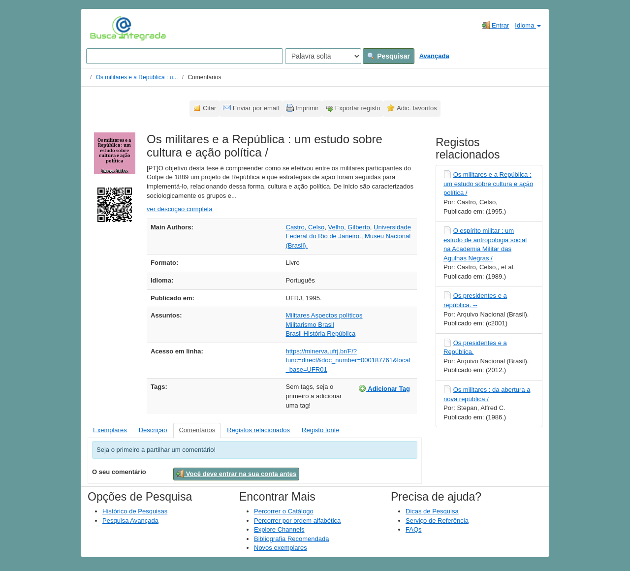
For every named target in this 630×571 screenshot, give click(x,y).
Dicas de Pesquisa (432, 511)
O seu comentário (119, 472)
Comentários (197, 430)
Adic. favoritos (417, 108)
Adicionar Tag (384, 388)
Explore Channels (279, 529)
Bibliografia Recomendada (291, 538)
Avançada (434, 56)
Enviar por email (256, 108)
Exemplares (110, 430)
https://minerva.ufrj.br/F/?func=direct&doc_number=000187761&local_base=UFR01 (348, 360)
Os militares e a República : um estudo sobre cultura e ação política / (488, 183)
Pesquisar (388, 56)
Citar (209, 108)
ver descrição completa (180, 209)
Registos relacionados (258, 430)
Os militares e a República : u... (137, 77)
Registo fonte (321, 430)
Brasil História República (321, 333)
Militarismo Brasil (310, 324)
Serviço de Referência (437, 520)
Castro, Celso (305, 227)
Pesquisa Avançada (130, 520)
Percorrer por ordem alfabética (297, 520)
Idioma (528, 25)
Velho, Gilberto (349, 227)
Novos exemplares (280, 547)
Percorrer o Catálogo (284, 511)
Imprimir (306, 108)
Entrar (495, 25)
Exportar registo (357, 108)
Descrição (153, 430)
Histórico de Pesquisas (134, 511)
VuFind (105, 28)
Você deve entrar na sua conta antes (236, 473)
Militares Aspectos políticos (324, 315)
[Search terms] (184, 56)
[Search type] (323, 56)
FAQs (414, 529)
